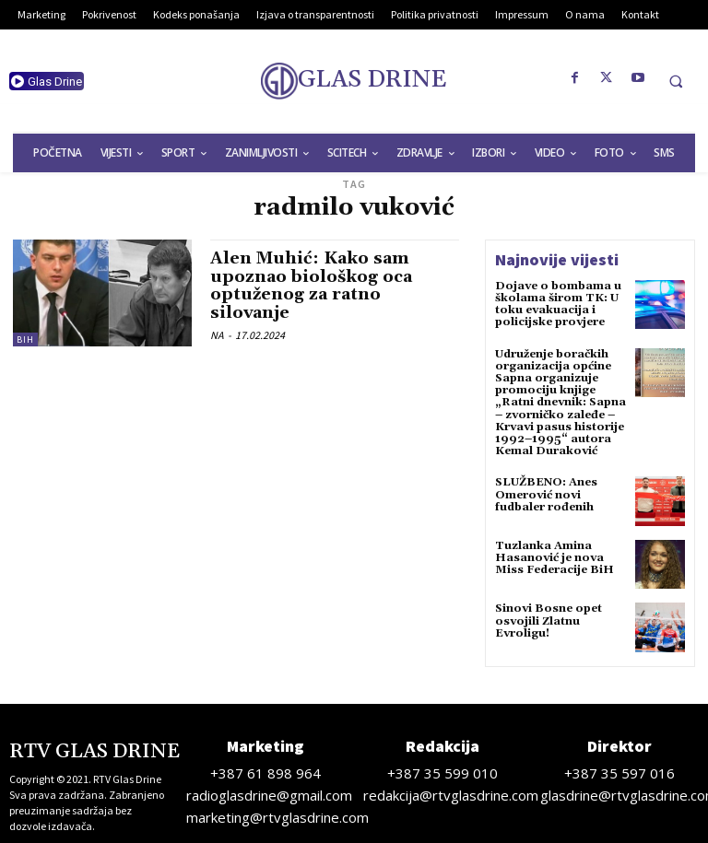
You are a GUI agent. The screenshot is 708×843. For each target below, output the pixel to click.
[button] (676, 81)
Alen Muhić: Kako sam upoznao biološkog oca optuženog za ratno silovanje (311, 285)
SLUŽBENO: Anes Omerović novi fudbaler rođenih (546, 494)
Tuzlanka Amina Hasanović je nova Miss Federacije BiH (554, 558)
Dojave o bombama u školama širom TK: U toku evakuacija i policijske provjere (558, 304)
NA (217, 335)
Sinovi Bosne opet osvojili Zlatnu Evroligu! (548, 620)
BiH (25, 339)
